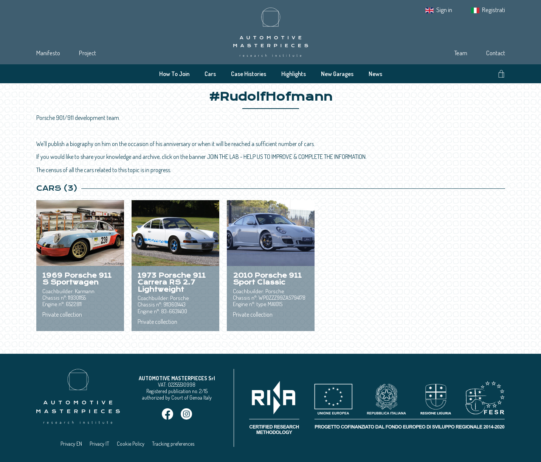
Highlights (293, 74)
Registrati (493, 10)
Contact (495, 53)
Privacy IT (99, 443)
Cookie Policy (130, 443)
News (375, 74)
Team (460, 53)
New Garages (337, 74)
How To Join (174, 74)
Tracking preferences (173, 443)
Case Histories (248, 74)
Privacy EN (71, 443)
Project (87, 53)
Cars (210, 74)
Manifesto (48, 53)
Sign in (444, 10)
